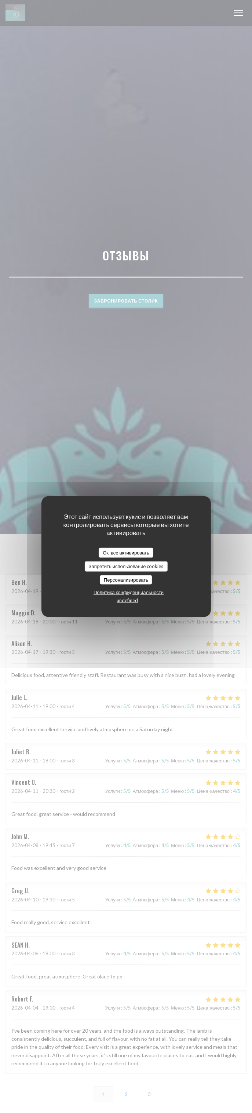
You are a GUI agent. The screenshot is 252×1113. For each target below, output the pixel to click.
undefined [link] (127, 600)
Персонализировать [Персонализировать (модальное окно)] (126, 579)
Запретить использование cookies (126, 566)
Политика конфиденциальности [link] (129, 592)
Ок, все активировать (126, 552)
